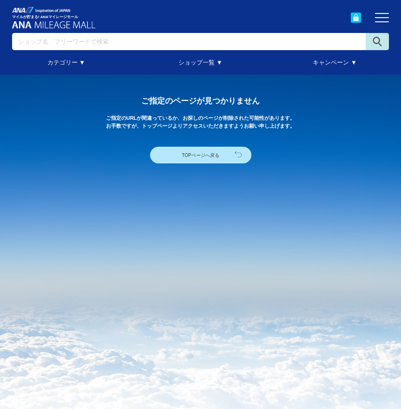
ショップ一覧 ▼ (200, 62)
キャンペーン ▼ (334, 62)
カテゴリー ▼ (66, 62)
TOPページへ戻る (200, 155)
